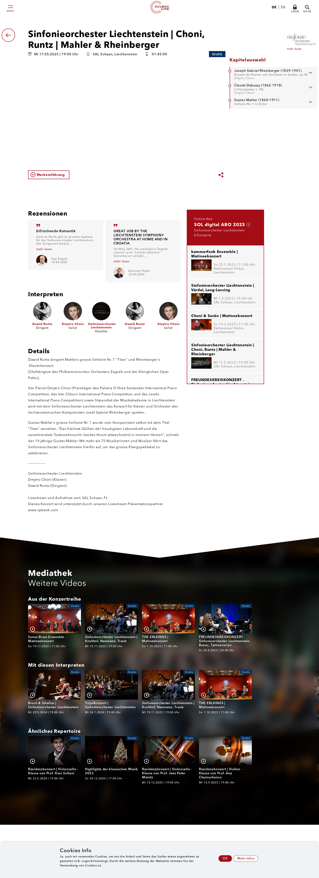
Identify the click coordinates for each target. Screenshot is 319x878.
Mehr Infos (245, 858)
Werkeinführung (51, 175)
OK (225, 858)
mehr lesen (44, 249)
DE (274, 7)
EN (283, 7)
